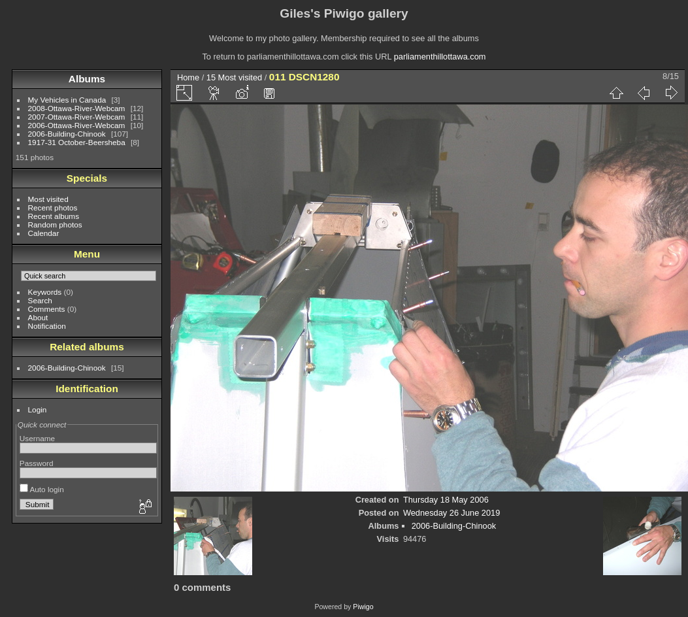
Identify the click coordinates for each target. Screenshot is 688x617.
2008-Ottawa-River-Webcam (76, 108)
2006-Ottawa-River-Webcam (76, 125)
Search (40, 300)
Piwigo (363, 606)
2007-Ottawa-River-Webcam (76, 116)
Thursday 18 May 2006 (446, 500)
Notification (47, 326)
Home (188, 77)
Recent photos (53, 207)
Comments (46, 309)
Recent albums (53, 216)
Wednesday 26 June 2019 (451, 513)
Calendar (43, 233)
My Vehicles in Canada (67, 99)
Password (37, 463)
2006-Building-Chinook (67, 133)
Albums (87, 78)
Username (37, 438)
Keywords (45, 292)
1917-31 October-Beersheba (76, 142)
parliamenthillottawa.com (440, 56)
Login (37, 409)
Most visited (48, 199)
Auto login (42, 489)
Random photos (55, 224)
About (38, 317)
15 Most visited (234, 77)
